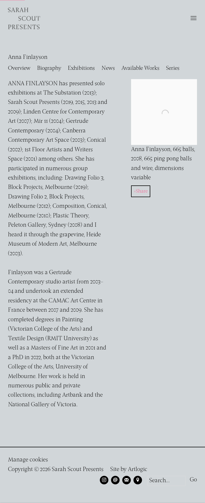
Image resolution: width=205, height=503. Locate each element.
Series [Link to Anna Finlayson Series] (172, 68)
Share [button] (142, 191)
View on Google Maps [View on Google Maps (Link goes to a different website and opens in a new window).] (137, 480)
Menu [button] (193, 18)
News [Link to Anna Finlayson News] (108, 68)
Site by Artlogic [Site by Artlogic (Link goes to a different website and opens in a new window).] (128, 469)
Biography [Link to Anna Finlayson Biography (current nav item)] (49, 68)
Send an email (115, 480)
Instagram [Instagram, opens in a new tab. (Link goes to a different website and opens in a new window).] (104, 480)
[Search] (166, 481)
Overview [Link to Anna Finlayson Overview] (19, 68)
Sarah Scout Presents (24, 18)
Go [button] (193, 480)
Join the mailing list (126, 480)
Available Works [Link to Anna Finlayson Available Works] (140, 68)
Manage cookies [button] (28, 460)
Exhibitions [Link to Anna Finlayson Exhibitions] (81, 68)
